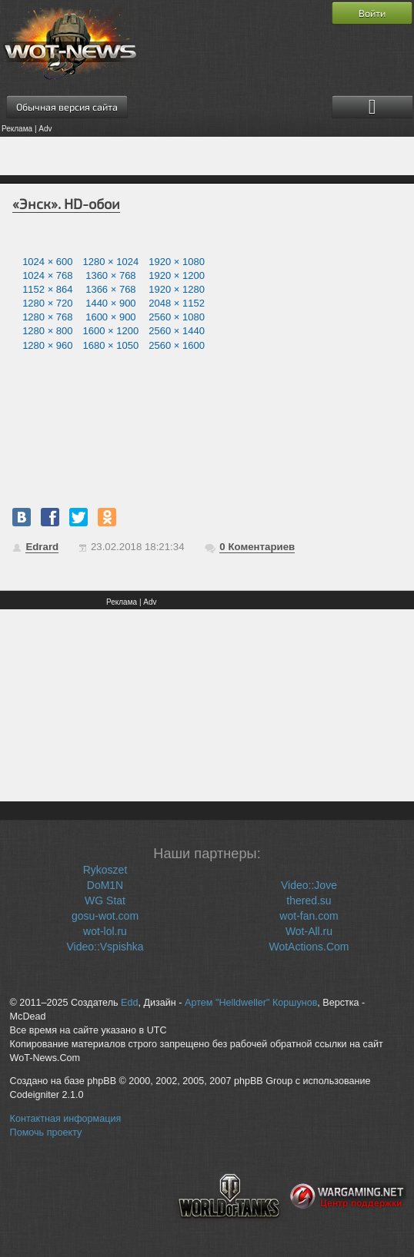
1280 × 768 (47, 317)
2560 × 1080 (177, 317)
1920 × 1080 (177, 261)
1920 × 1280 (177, 289)
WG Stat (105, 900)
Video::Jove (309, 885)
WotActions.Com (309, 946)
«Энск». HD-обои (66, 203)
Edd (129, 1002)
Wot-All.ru (308, 931)
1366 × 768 (110, 289)
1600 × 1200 (111, 331)
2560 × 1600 (177, 345)
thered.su (308, 900)
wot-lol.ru (105, 931)
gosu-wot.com (105, 916)
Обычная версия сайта (67, 107)
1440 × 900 (110, 303)
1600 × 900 (110, 317)
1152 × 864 (47, 289)
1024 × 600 (47, 261)
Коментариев (257, 546)
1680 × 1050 (111, 345)
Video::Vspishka (104, 946)
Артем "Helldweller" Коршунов (251, 1002)
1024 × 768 (47, 275)
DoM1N (105, 885)
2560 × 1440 (177, 331)
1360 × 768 (110, 275)
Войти (372, 13)
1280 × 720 (47, 303)
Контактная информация (66, 1118)
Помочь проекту (46, 1132)
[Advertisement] (207, 156)
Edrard (41, 546)
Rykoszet (105, 870)
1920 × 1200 (177, 275)
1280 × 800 (47, 331)
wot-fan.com (308, 916)
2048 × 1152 (177, 303)
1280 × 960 (47, 345)
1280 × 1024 (111, 261)
